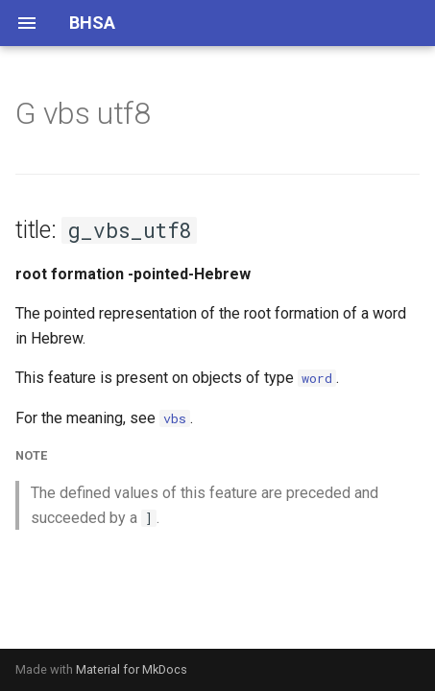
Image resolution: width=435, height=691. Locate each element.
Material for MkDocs (131, 669)
